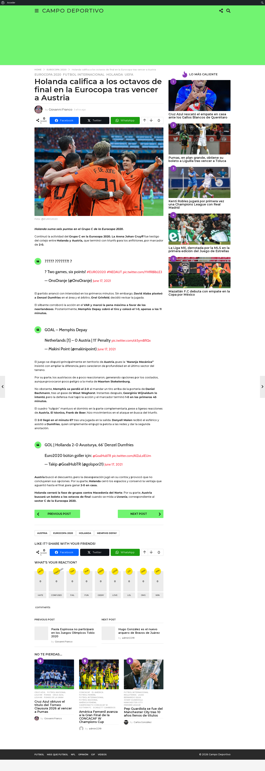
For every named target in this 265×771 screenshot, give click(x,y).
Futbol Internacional (84, 74)
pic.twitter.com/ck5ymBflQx (136, 345)
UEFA (129, 74)
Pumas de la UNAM (53, 709)
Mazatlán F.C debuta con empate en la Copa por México (199, 293)
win (157, 606)
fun (87, 606)
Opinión (83, 765)
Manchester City (133, 714)
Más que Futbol (57, 765)
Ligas (141, 706)
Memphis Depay (107, 544)
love (114, 606)
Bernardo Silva (132, 709)
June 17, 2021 (104, 285)
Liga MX (38, 706)
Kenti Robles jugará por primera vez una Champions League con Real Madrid (196, 204)
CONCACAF (84, 704)
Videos (102, 765)
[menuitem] (3, 2)
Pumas (47, 706)
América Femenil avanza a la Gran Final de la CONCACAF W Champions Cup (98, 728)
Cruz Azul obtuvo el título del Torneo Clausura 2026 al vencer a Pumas (53, 718)
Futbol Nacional (56, 704)
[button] (36, 10)
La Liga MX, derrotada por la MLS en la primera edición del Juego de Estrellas (199, 249)
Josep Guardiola (133, 711)
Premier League (132, 716)
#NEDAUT (120, 271)
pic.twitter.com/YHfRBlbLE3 (69, 277)
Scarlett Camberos (104, 719)
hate (40, 606)
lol (129, 606)
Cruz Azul (39, 704)
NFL (73, 765)
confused (56, 606)
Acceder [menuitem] (11, 2)
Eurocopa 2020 (47, 74)
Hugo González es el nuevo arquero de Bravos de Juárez (136, 643)
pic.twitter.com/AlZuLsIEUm (68, 466)
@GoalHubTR (104, 460)
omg (143, 606)
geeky (101, 606)
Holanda (114, 74)
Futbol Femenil (87, 706)
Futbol (39, 765)
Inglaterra (130, 706)
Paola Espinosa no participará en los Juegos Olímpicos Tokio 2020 (73, 643)
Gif (93, 765)
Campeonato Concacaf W (93, 716)
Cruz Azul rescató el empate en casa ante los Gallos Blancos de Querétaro (197, 115)
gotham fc (85, 719)
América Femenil (88, 714)
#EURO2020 (98, 271)
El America (97, 704)
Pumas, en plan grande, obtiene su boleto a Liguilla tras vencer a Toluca (197, 159)
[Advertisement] (132, 41)
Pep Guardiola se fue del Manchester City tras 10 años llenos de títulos (143, 723)
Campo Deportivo (73, 10)
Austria (42, 544)
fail (72, 606)
